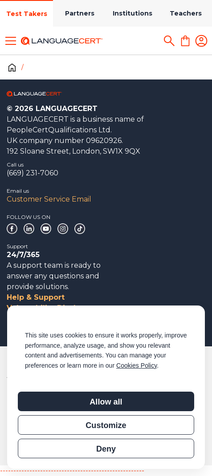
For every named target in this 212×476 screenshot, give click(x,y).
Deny (106, 448)
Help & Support (36, 297)
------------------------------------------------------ (72, 470)
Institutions (132, 13)
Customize (106, 425)
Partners (79, 13)
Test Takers (26, 14)
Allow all (106, 401)
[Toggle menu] (11, 41)
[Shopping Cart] (185, 41)
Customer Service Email (49, 199)
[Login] (201, 41)
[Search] (169, 41)
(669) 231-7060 (32, 173)
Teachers (186, 13)
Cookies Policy (136, 365)
